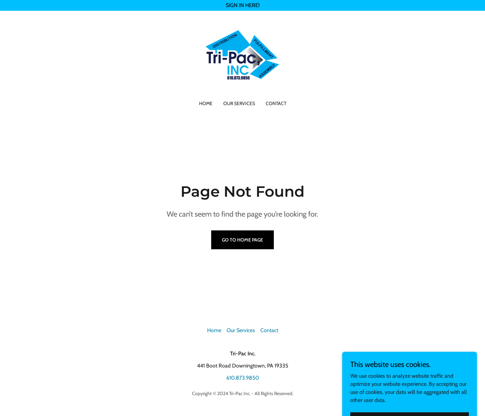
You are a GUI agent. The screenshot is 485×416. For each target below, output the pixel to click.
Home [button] (214, 330)
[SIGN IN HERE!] (242, 5)
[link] (242, 60)
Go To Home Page (242, 240)
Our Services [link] (239, 103)
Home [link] (206, 103)
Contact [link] (276, 103)
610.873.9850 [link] (242, 378)
